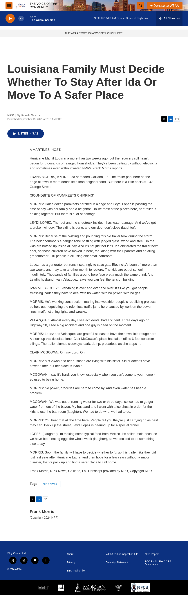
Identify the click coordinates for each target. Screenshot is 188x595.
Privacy (71, 562)
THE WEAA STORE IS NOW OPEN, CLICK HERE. (94, 33)
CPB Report (152, 554)
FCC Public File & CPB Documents (158, 563)
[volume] (21, 18)
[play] (10, 18)
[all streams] (169, 18)
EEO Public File (76, 570)
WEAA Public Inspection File (122, 554)
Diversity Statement (117, 562)
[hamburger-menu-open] (9, 5)
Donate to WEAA (166, 6)
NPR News (50, 483)
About (70, 554)
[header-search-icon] (140, 5)
